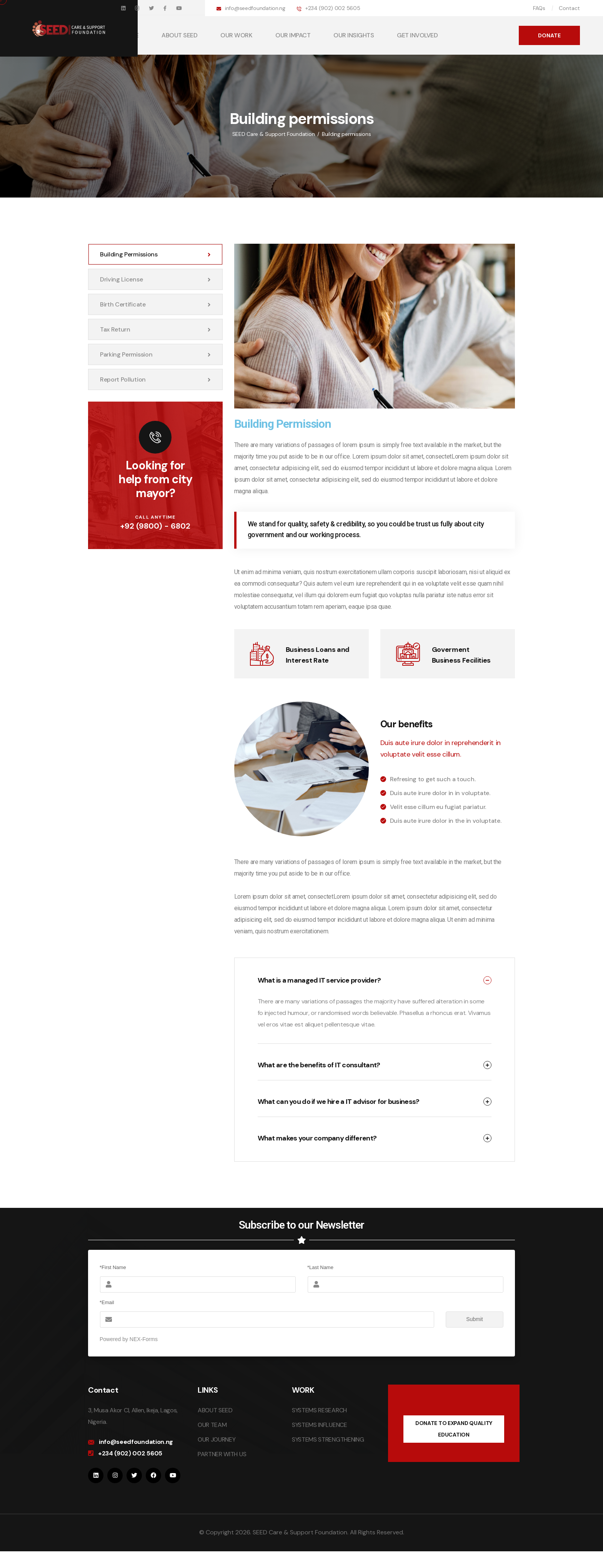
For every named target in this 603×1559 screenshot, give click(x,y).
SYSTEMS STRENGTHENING (328, 1439)
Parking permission (155, 354)
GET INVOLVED (417, 35)
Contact (569, 8)
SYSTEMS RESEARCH (319, 1410)
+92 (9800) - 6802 (155, 526)
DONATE (549, 35)
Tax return (155, 329)
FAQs (539, 8)
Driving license (155, 279)
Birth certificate (155, 304)
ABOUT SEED (179, 35)
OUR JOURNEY (216, 1439)
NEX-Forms (144, 1339)
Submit (464, 1319)
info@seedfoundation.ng (255, 8)
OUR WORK (236, 35)
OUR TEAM (212, 1425)
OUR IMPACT (292, 35)
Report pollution (155, 379)
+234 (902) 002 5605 (332, 8)
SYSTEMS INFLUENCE (319, 1425)
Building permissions (155, 254)
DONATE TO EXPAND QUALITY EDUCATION (453, 1429)
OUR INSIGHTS (353, 35)
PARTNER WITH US (222, 1454)
